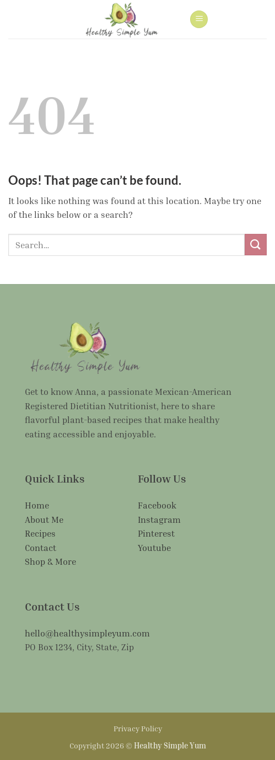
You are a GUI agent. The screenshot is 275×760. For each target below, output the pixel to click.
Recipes (40, 533)
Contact (40, 547)
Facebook (157, 505)
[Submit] (256, 244)
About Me (44, 519)
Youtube (154, 547)
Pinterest (156, 533)
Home (37, 505)
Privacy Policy (138, 728)
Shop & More (50, 561)
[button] (199, 19)
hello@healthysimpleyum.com (87, 633)
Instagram (159, 519)
